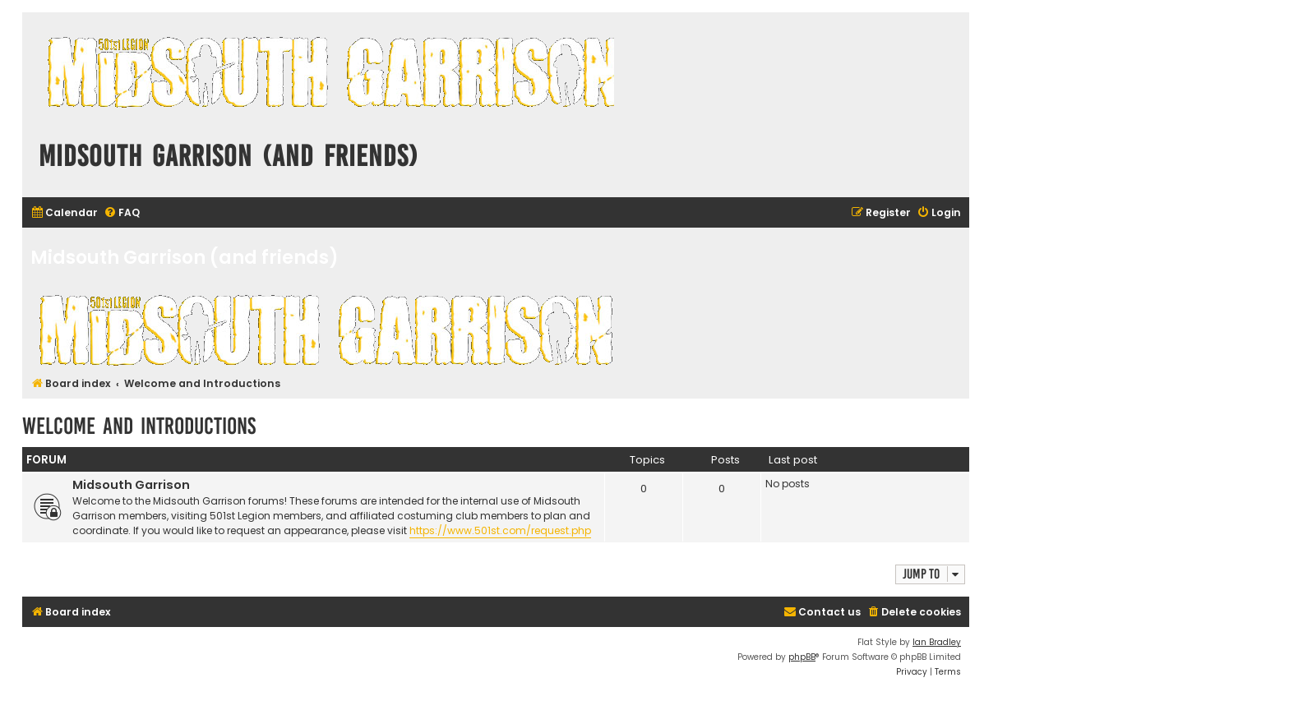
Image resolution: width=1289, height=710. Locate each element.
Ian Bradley (936, 642)
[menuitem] (64, 213)
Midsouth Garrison (131, 485)
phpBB (801, 657)
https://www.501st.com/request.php (500, 530)
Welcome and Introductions (139, 426)
